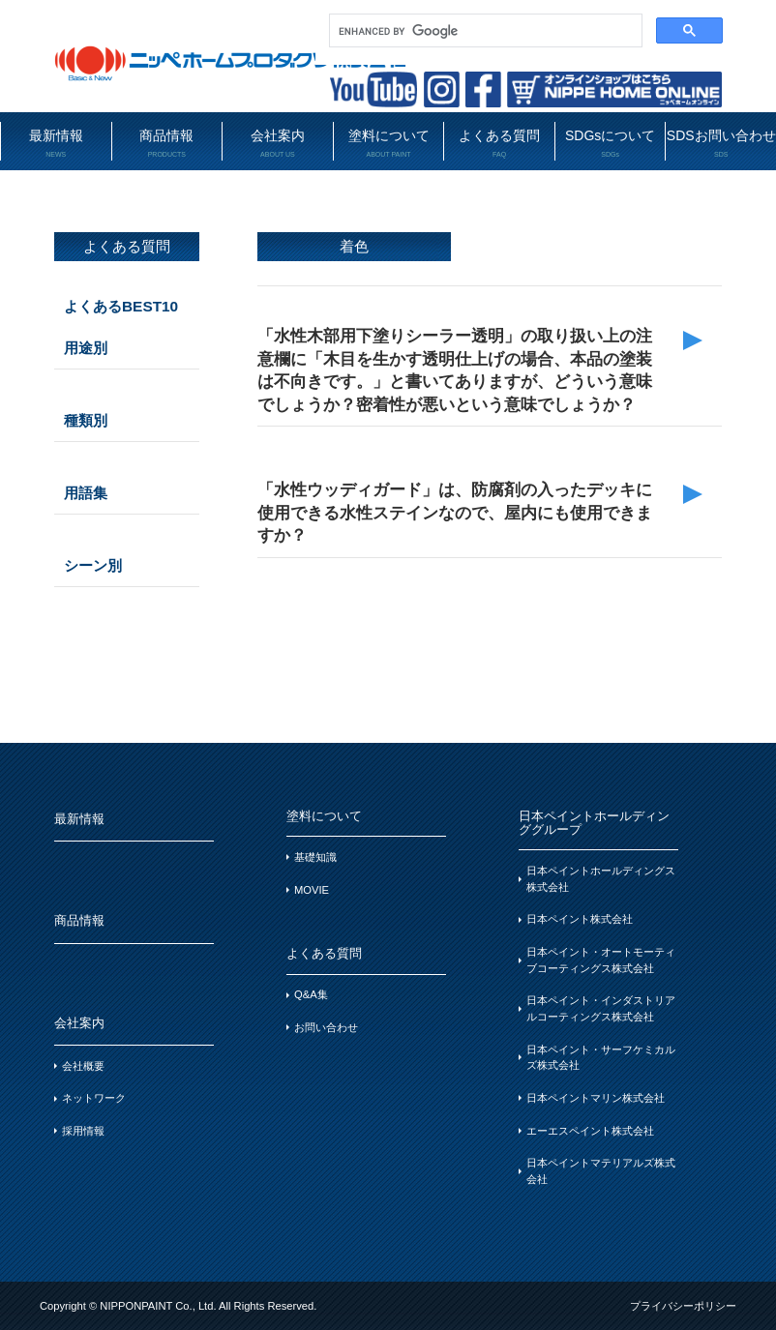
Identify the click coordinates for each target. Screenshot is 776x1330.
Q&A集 (311, 994)
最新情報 (56, 144)
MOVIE (311, 890)
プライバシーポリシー (683, 1306)
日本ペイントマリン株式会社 (595, 1098)
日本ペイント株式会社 (579, 919)
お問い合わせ (326, 1027)
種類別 (85, 420)
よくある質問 (499, 144)
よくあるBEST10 (121, 306)
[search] (484, 31)
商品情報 (167, 144)
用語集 (85, 493)
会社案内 (278, 144)
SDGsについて (610, 144)
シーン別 (93, 565)
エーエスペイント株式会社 (590, 1131)
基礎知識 (315, 857)
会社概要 (83, 1066)
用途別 (85, 348)
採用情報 (83, 1131)
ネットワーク (94, 1098)
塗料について (389, 144)
